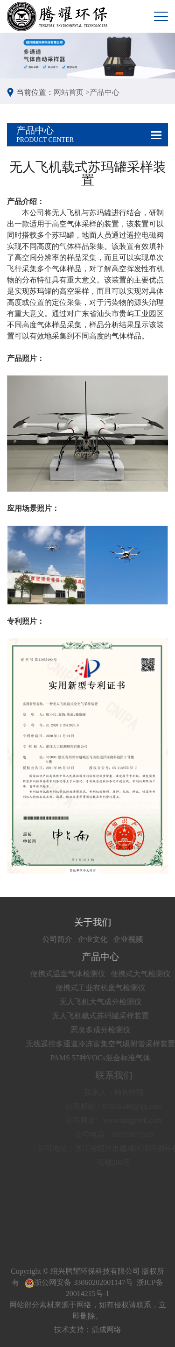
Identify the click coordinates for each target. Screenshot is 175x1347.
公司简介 (74, 939)
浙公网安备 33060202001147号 (79, 1282)
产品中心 (104, 92)
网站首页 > (72, 92)
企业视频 (145, 939)
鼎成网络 (106, 1329)
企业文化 (109, 939)
